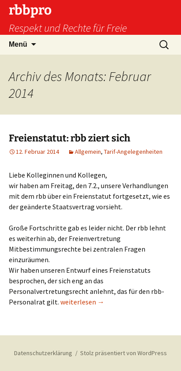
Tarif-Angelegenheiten (133, 152)
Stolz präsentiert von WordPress (123, 353)
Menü (18, 44)
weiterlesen (82, 301)
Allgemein (88, 152)
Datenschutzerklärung (43, 353)
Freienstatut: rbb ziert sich (69, 138)
